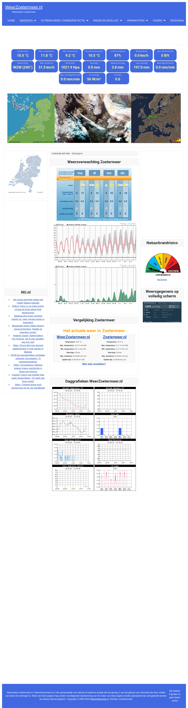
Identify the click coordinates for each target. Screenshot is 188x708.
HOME (11, 20)
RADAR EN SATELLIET (106, 20)
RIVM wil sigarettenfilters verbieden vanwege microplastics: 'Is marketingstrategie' (28, 358)
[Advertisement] (94, 32)
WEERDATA (26, 20)
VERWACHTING (136, 20)
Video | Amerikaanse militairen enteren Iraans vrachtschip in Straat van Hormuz (28, 368)
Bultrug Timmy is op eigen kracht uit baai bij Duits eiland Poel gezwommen (28, 309)
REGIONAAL (177, 20)
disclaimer (162, 279)
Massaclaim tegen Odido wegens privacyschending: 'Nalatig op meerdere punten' (28, 329)
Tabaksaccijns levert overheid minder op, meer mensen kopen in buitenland (28, 319)
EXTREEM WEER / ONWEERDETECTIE (63, 20)
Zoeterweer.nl (115, 337)
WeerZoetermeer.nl (73, 337)
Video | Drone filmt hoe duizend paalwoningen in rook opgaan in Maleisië (28, 348)
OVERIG (157, 20)
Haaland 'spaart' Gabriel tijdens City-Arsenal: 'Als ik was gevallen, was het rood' (28, 338)
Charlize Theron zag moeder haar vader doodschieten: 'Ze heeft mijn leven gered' (28, 378)
